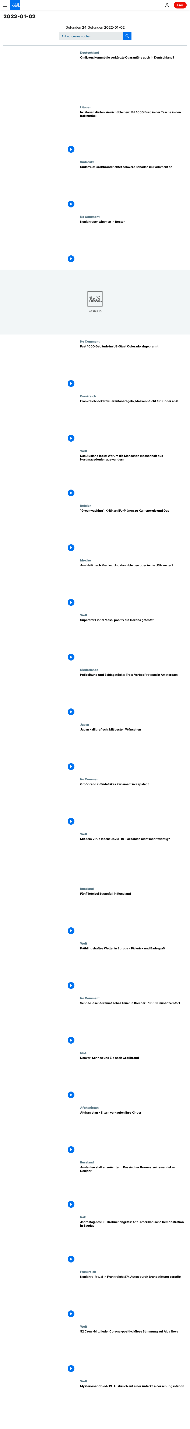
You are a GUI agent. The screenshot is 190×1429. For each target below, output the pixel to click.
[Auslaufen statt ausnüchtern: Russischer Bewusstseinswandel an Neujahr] (133, 1188)
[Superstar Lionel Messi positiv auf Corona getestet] (133, 640)
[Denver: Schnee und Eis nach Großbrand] (133, 1078)
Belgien (85, 505)
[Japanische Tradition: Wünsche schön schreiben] (133, 750)
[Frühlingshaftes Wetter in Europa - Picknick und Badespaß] (133, 969)
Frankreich (88, 396)
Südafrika (87, 162)
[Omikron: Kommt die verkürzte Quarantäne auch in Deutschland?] (133, 78)
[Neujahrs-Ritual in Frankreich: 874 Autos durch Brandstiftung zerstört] (133, 1297)
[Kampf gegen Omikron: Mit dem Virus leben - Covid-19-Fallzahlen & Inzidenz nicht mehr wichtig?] (133, 859)
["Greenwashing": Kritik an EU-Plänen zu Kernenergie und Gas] (133, 531)
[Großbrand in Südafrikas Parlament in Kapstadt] (133, 804)
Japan (84, 724)
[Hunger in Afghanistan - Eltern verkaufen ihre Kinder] (133, 1133)
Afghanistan (89, 1107)
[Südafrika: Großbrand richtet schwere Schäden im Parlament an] (133, 187)
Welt (83, 450)
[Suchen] (95, 36)
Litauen (85, 107)
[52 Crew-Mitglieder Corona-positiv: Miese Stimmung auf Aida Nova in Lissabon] (133, 1352)
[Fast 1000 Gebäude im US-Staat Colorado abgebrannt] (133, 367)
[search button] (127, 36)
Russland (87, 888)
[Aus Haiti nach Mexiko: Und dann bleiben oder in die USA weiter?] (133, 586)
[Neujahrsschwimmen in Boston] (133, 242)
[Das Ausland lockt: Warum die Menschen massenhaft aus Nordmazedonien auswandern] (133, 476)
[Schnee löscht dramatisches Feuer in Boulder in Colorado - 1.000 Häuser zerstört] (133, 1023)
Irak (83, 1217)
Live (180, 5)
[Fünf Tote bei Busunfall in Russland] (133, 914)
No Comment (90, 216)
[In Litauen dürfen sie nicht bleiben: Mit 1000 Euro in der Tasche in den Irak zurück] (133, 133)
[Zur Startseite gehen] (15, 5)
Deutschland (89, 52)
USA (83, 1052)
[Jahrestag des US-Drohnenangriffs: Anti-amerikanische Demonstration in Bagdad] (133, 1242)
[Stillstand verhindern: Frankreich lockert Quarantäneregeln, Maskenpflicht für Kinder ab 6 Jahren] (133, 421)
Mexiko (85, 560)
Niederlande (89, 669)
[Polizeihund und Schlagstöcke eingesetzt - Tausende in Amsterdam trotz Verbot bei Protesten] (133, 695)
